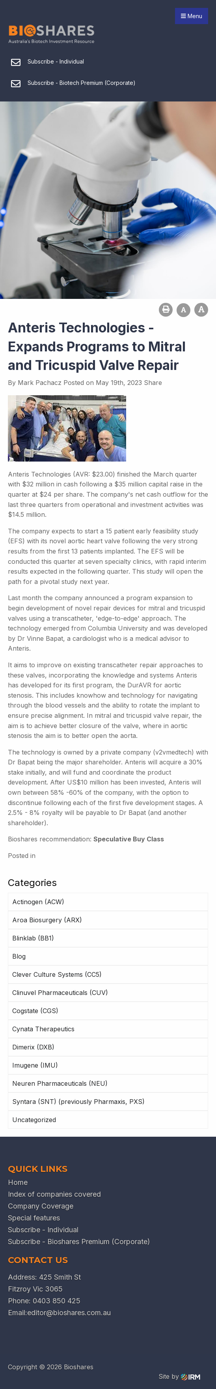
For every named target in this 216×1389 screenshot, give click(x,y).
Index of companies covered (54, 1194)
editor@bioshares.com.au (69, 1312)
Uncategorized (34, 1120)
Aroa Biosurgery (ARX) (47, 920)
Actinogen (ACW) (38, 902)
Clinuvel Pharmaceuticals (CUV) (60, 993)
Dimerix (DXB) (33, 1047)
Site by (179, 1376)
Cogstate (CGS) (35, 1011)
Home (18, 1182)
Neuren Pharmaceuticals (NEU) (60, 1083)
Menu (191, 16)
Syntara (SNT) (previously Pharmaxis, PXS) (78, 1102)
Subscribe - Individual (43, 1230)
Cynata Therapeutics (43, 1029)
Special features (34, 1218)
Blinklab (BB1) (33, 938)
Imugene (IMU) (35, 1065)
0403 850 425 (56, 1301)
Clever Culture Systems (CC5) (57, 974)
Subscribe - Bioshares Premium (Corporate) (79, 1241)
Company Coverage (40, 1206)
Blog (19, 956)
